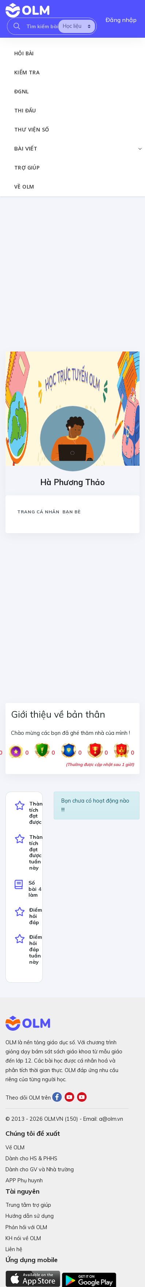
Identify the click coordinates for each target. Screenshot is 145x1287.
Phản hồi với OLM (26, 1227)
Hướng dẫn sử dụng (29, 1216)
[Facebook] (58, 1097)
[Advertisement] (71, 274)
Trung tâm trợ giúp (28, 1205)
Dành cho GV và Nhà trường (39, 1169)
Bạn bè (71, 511)
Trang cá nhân (38, 511)
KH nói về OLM (23, 1238)
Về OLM (14, 1147)
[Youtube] (71, 1097)
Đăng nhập (121, 19)
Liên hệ (13, 1249)
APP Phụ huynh (24, 1180)
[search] (76, 26)
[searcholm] (16, 26)
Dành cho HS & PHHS (31, 1158)
